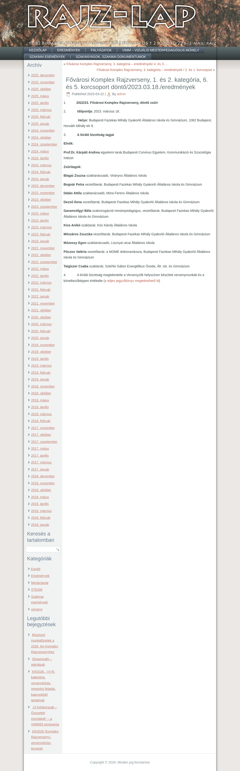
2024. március (41, 165)
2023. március (41, 227)
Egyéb (35, 569)
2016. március (41, 511)
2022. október (41, 255)
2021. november (43, 303)
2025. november (43, 82)
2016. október (41, 490)
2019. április (40, 359)
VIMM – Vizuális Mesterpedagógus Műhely (160, 50)
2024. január (40, 179)
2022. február (40, 290)
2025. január (40, 124)
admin (121, 94)
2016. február (40, 518)
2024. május (40, 151)
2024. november (43, 130)
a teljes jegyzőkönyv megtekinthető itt (132, 281)
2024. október (41, 137)
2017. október (41, 435)
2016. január (40, 525)
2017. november (43, 428)
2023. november (43, 193)
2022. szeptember (44, 262)
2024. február (40, 172)
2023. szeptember (44, 207)
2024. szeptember (44, 144)
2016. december (43, 476)
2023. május (40, 213)
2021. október (41, 310)
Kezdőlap (38, 50)
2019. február (40, 372)
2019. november (43, 345)
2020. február (40, 331)
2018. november (43, 386)
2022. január (40, 296)
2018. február (40, 421)
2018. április (40, 407)
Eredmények (68, 50)
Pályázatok (101, 50)
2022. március (41, 282)
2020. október (41, 317)
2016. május (40, 497)
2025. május (40, 96)
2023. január (40, 241)
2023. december (43, 186)
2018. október (41, 393)
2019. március (41, 365)
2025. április (40, 103)
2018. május (40, 400)
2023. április (40, 220)
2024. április (40, 158)
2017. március (41, 462)
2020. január (40, 338)
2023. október (41, 200)
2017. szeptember (44, 442)
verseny (36, 609)
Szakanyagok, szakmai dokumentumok (111, 57)
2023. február (40, 234)
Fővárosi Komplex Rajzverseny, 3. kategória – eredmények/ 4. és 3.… (117, 64)
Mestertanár (40, 583)
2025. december (43, 75)
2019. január (40, 379)
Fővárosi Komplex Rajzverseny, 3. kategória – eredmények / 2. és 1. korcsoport (154, 70)
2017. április (40, 455)
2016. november (43, 483)
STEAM (36, 589)
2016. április (40, 504)
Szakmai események (47, 57)
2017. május (40, 448)
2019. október (41, 352)
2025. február (40, 117)
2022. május (40, 269)
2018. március (41, 414)
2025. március (41, 110)
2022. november (43, 248)
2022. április (40, 276)
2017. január (40, 469)
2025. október (41, 89)
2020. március (41, 324)
